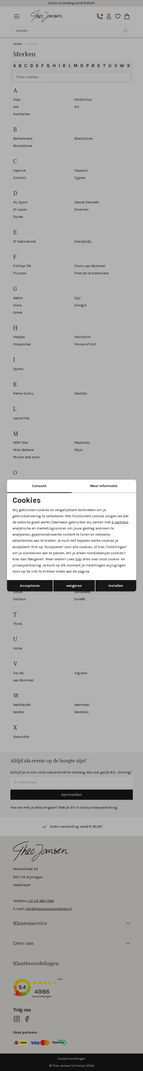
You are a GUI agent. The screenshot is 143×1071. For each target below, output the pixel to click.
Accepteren (30, 585)
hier (78, 559)
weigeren (74, 585)
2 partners (120, 522)
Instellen (116, 585)
